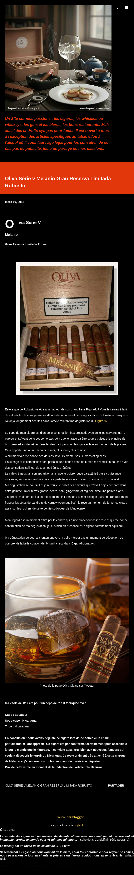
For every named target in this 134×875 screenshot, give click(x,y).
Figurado (101, 421)
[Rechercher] (116, 7)
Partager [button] (116, 785)
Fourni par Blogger (67, 817)
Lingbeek (78, 825)
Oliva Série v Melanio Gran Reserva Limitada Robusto (48, 785)
